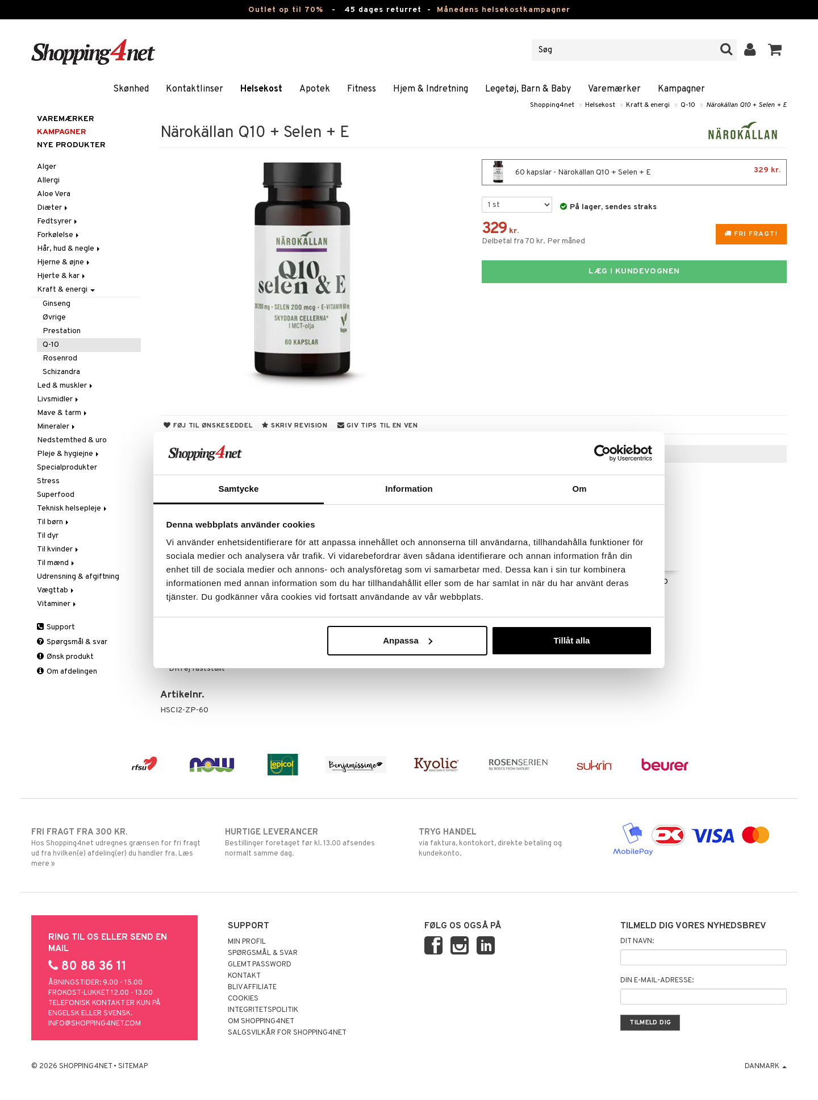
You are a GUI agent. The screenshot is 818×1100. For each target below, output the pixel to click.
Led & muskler (65, 386)
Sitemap (133, 1066)
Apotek (314, 89)
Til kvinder (58, 549)
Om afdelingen (67, 671)
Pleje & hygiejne (69, 454)
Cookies (243, 998)
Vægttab (56, 590)
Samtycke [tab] (239, 488)
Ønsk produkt (65, 657)
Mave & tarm (63, 413)
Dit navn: (637, 941)
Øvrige (54, 317)
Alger (46, 167)
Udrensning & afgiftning (78, 577)
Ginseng (56, 304)
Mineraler (57, 426)
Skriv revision (294, 425)
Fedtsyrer (58, 221)
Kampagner (681, 89)
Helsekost (261, 89)
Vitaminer (57, 604)
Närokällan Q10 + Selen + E (746, 105)
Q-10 (688, 105)
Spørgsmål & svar (72, 642)
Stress (48, 481)
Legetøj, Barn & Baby (528, 89)
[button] (775, 50)
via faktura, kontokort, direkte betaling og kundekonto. (506, 842)
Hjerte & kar (62, 276)
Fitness (361, 89)
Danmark (766, 1066)
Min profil (247, 942)
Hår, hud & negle (69, 249)
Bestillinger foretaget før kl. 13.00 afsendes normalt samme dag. (312, 842)
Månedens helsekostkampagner (503, 10)
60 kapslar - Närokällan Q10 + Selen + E (634, 172)
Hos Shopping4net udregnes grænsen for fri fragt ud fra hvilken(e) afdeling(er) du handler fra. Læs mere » (118, 848)
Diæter (53, 208)
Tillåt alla (571, 640)
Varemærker (614, 89)
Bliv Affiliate (252, 987)
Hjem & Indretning (430, 89)
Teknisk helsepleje (72, 508)
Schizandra (61, 372)
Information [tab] (409, 488)
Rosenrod (60, 358)
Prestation (62, 331)
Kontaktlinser (194, 89)
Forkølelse (59, 235)
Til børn (53, 522)
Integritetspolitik (263, 1010)
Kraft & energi (648, 105)
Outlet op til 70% (285, 10)
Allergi (48, 180)
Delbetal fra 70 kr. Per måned (533, 241)
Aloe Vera (53, 194)
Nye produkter (71, 145)
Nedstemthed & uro (72, 440)
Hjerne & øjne (64, 262)
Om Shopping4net (261, 1021)
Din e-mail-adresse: (657, 980)
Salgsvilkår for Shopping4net (287, 1032)
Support (56, 627)
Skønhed (131, 89)
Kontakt (244, 976)
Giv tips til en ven (377, 425)
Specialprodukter (67, 467)
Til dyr (48, 536)
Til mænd (56, 563)
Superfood (55, 495)
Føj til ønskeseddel (208, 425)
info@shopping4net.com (94, 1023)
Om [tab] (579, 488)
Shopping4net (552, 105)
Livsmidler (58, 399)
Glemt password (259, 964)
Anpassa (407, 640)
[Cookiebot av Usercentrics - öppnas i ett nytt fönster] (602, 453)
